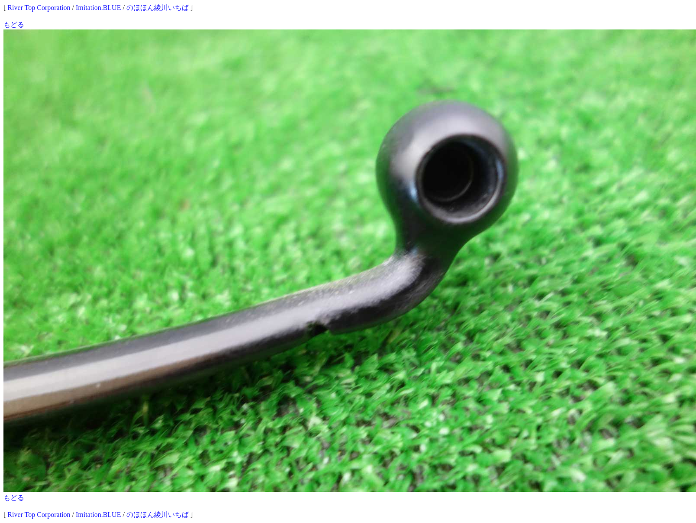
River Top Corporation (38, 7)
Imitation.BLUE (98, 7)
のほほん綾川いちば (157, 7)
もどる (13, 24)
